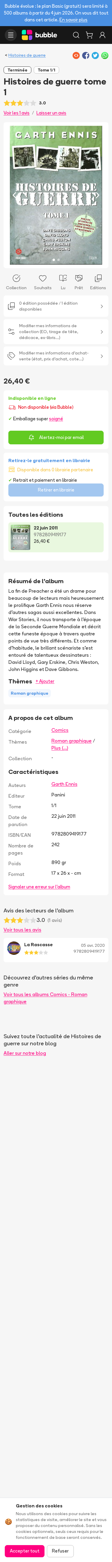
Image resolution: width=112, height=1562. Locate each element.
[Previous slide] (14, 195)
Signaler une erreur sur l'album (39, 887)
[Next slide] (97, 195)
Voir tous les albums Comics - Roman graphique (45, 997)
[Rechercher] (76, 35)
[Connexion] (102, 35)
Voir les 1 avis (17, 113)
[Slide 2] (58, 260)
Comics (59, 730)
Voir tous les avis (22, 930)
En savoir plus (73, 20)
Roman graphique (71, 741)
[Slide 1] (54, 260)
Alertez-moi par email (56, 437)
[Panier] (89, 35)
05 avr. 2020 (93, 945)
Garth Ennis (64, 784)
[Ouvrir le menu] (11, 35)
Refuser (60, 1551)
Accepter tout (24, 1551)
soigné (56, 418)
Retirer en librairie (56, 490)
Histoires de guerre (27, 55)
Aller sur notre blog (25, 1053)
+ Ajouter (45, 681)
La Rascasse (38, 944)
